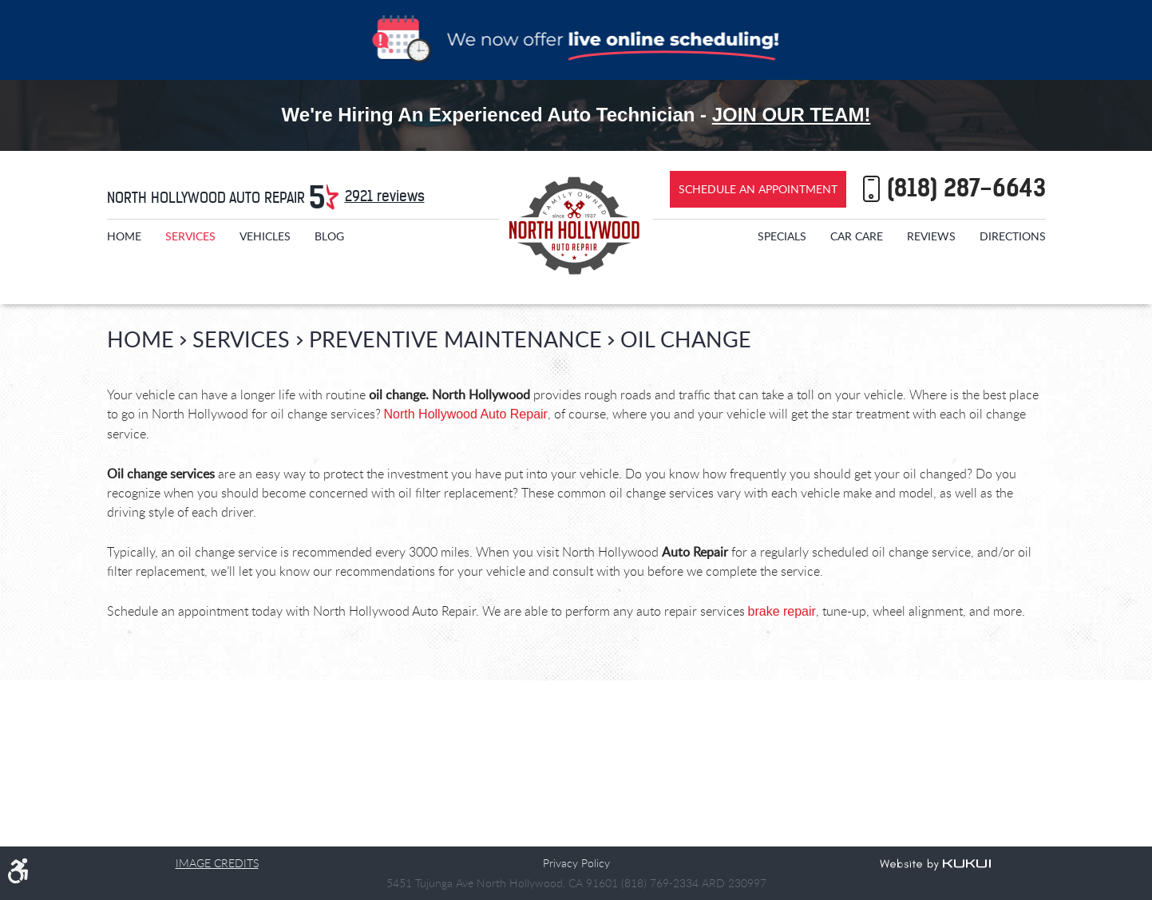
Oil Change (685, 339)
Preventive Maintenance (455, 339)
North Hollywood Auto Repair (466, 414)
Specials (782, 236)
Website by (935, 864)
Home (124, 236)
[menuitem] (124, 236)
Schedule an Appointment (758, 188)
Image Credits (217, 862)
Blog (329, 236)
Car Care (856, 236)
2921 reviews (385, 196)
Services (190, 236)
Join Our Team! (791, 114)
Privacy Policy (576, 862)
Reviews (931, 236)
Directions (1013, 236)
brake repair (782, 611)
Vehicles (265, 236)
